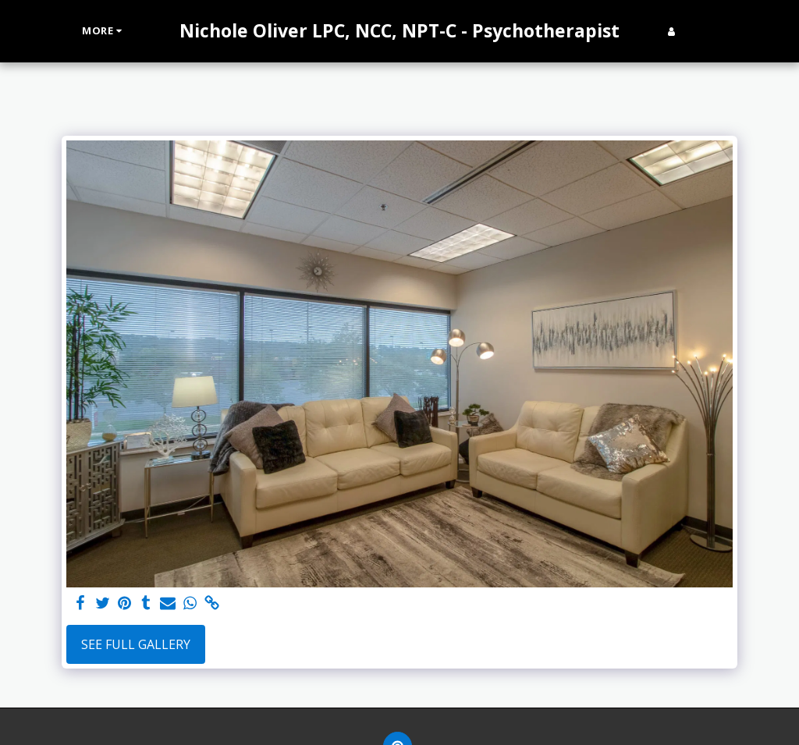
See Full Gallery (135, 644)
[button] (695, 31)
